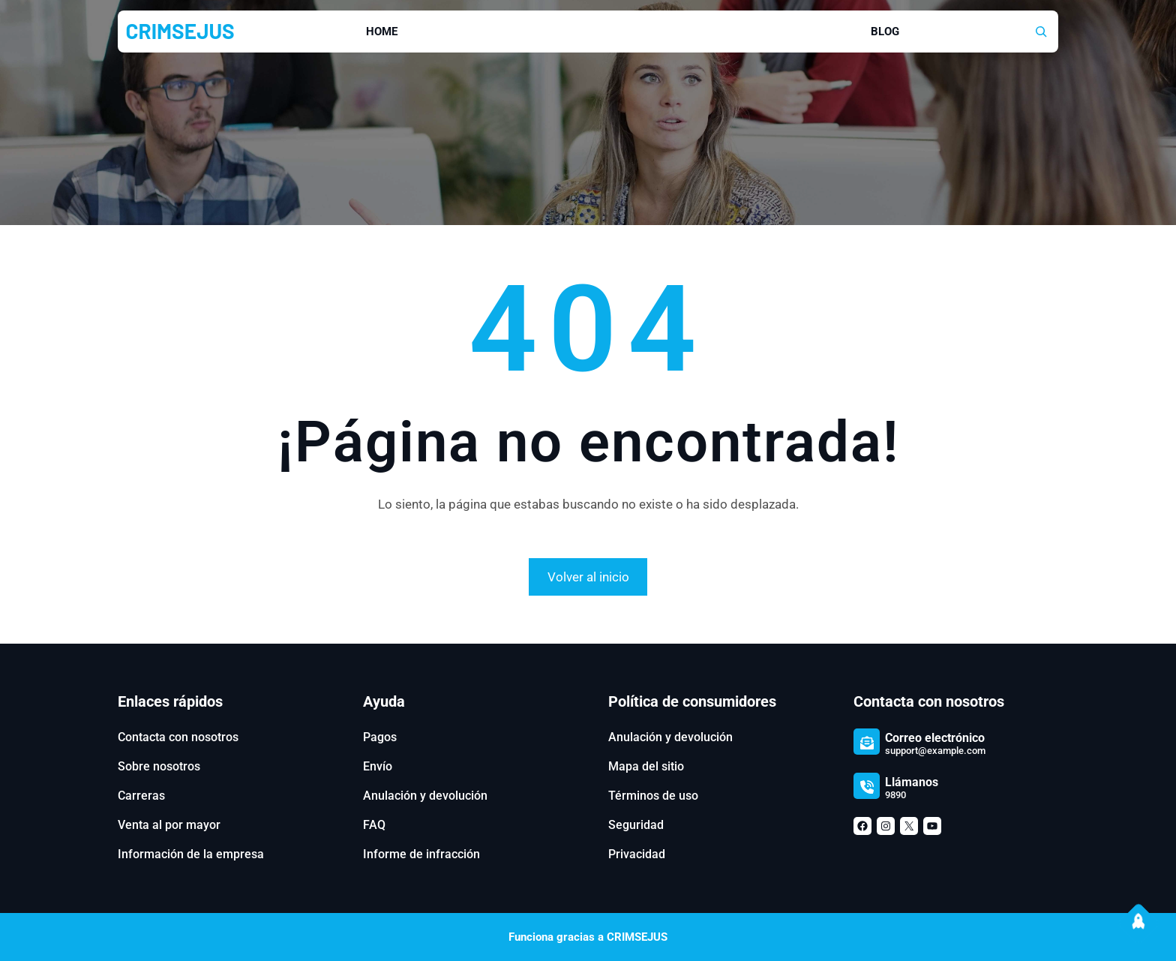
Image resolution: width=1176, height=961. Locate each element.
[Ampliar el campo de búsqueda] (1041, 31)
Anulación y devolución (425, 795)
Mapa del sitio (646, 766)
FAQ (374, 825)
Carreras (141, 795)
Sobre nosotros (159, 766)
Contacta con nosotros (178, 737)
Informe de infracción (421, 854)
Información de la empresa (191, 854)
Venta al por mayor (169, 825)
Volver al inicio (588, 576)
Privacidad (636, 854)
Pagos (380, 737)
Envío (377, 766)
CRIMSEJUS (180, 31)
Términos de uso (653, 795)
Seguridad (636, 825)
